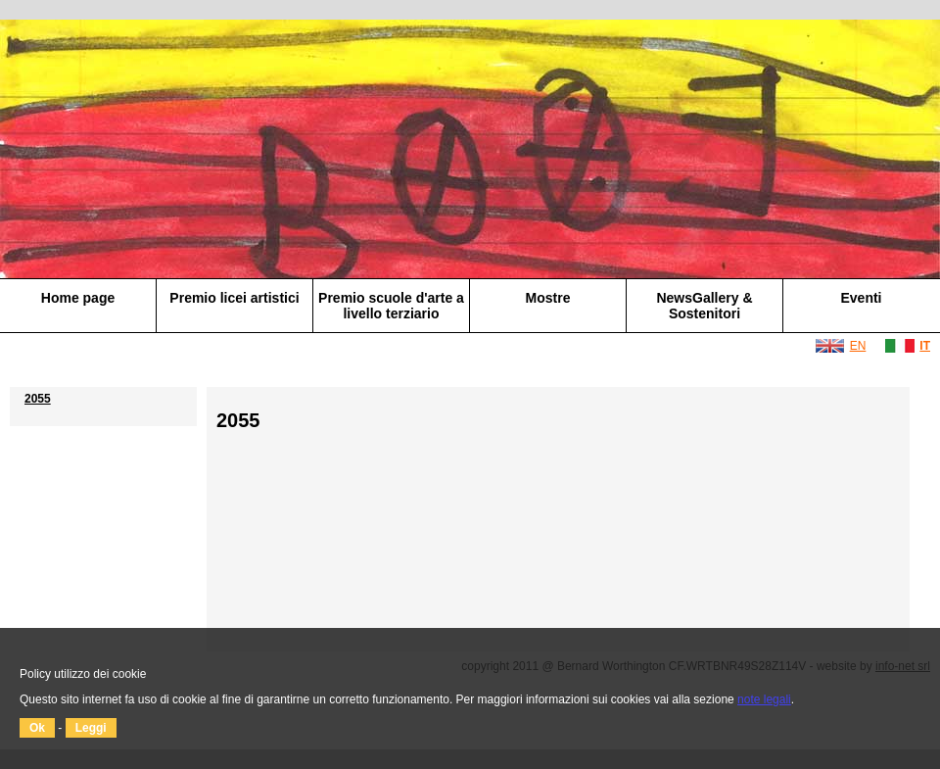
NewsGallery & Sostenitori (704, 305)
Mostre (548, 298)
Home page (78, 298)
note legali (764, 699)
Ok (37, 728)
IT (924, 346)
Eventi (860, 298)
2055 (37, 399)
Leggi (91, 728)
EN (858, 346)
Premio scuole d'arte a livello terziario (391, 305)
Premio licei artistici (234, 298)
